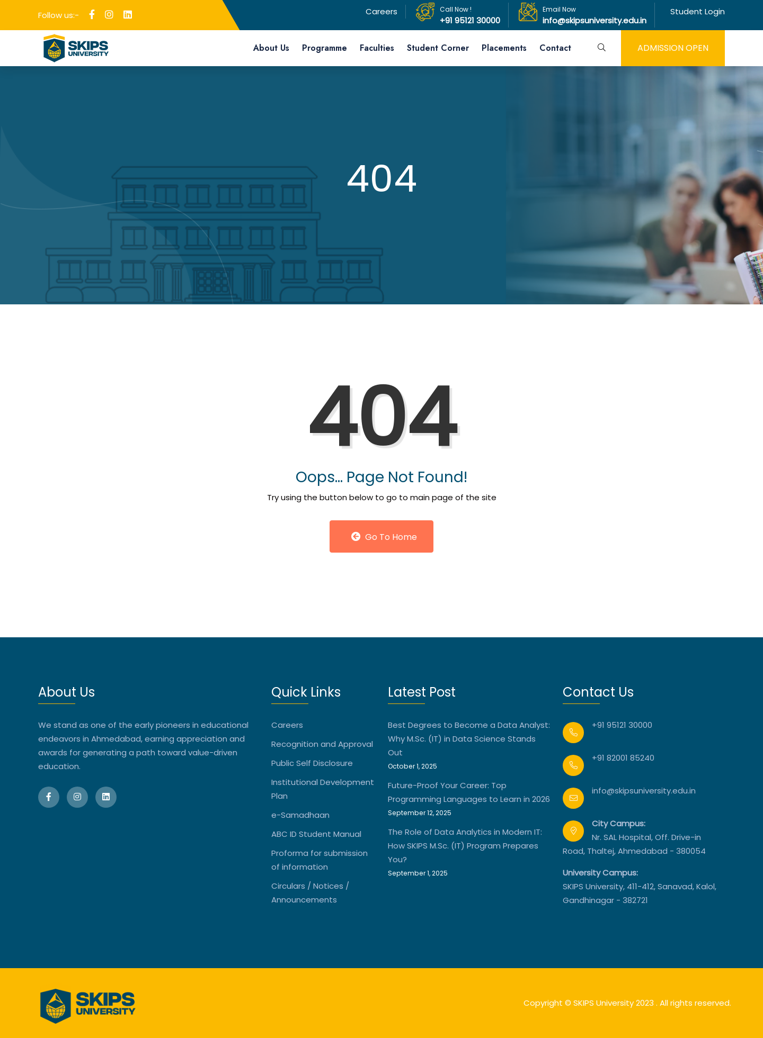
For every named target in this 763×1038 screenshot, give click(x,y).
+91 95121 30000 (470, 20)
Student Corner (438, 48)
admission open (672, 48)
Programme (324, 48)
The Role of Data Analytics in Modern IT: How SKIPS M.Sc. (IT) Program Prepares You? (465, 845)
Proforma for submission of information (319, 859)
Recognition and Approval (322, 744)
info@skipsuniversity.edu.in (594, 20)
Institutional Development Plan (322, 789)
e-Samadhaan (300, 814)
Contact (555, 48)
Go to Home (384, 537)
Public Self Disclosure (312, 763)
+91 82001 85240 (623, 757)
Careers (381, 11)
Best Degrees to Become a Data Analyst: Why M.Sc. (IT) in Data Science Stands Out (469, 738)
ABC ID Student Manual (316, 834)
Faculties (377, 48)
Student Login (697, 11)
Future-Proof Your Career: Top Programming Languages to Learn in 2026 (469, 792)
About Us (271, 48)
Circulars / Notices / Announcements (310, 892)
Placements (504, 48)
